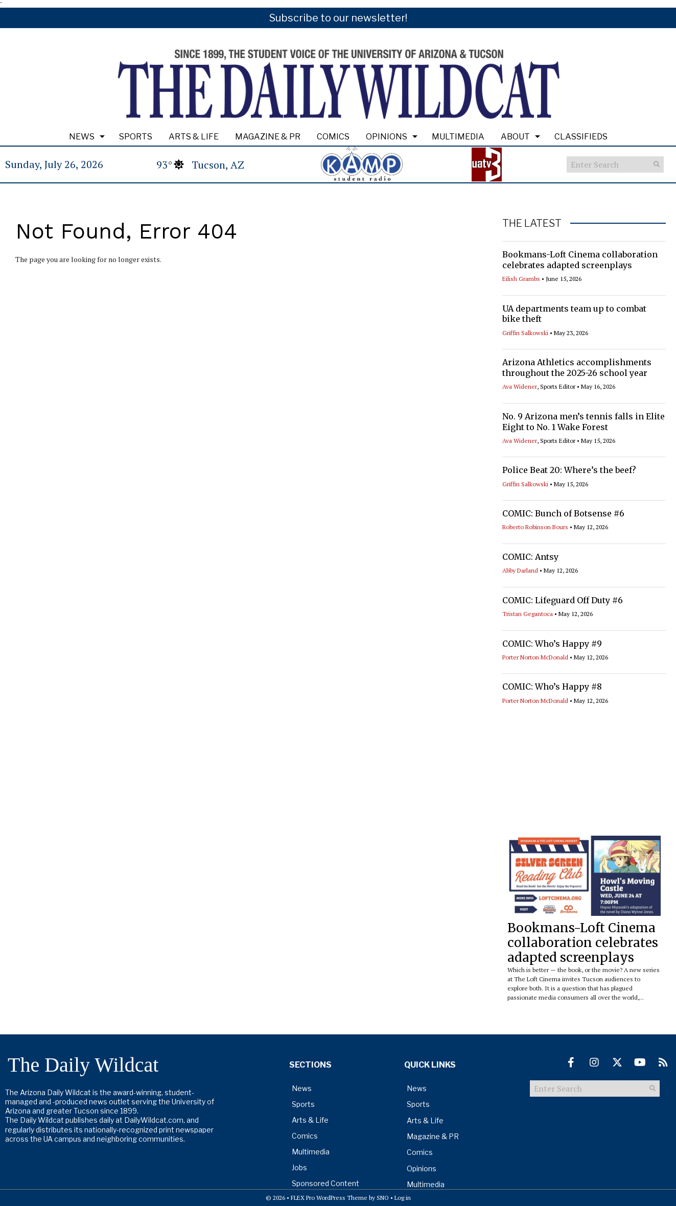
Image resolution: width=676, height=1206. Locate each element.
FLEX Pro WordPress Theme (329, 1197)
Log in (402, 1197)
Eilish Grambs (521, 278)
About (515, 136)
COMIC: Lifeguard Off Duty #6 (562, 600)
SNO (383, 1197)
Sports (135, 136)
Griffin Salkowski (525, 333)
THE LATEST (532, 223)
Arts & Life (194, 136)
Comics (333, 136)
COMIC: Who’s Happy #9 (552, 644)
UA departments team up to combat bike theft (574, 313)
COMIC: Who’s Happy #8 (552, 686)
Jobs (299, 1167)
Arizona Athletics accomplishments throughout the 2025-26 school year (576, 367)
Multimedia (458, 136)
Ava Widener (519, 386)
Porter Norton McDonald (535, 657)
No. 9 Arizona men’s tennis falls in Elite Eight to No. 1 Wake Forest (583, 421)
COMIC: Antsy (530, 557)
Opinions (386, 136)
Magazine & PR (267, 136)
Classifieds (581, 136)
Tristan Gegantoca (527, 614)
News (82, 136)
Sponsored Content (325, 1183)
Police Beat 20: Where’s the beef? (569, 470)
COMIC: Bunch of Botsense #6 (563, 513)
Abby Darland (520, 570)
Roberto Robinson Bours (535, 527)
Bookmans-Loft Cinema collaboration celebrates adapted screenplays (580, 259)
